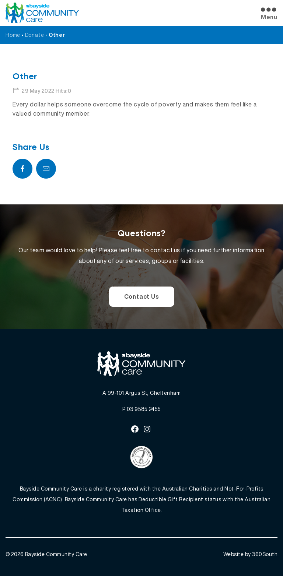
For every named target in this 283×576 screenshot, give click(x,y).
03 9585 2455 (144, 409)
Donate (34, 35)
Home (13, 35)
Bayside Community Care (56, 554)
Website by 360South (250, 554)
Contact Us (141, 296)
